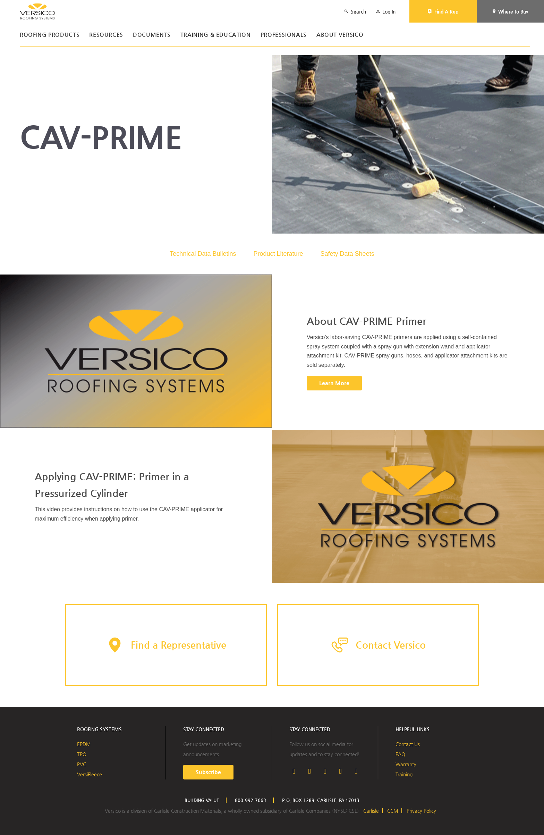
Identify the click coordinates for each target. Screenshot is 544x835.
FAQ (400, 754)
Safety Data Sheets (347, 253)
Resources (106, 35)
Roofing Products (49, 35)
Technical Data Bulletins (203, 253)
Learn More (334, 383)
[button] (166, 645)
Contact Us (408, 744)
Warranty (406, 764)
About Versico (339, 35)
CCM (392, 810)
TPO (81, 754)
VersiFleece (89, 774)
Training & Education (215, 35)
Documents (152, 35)
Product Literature (278, 253)
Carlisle (371, 810)
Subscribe (208, 772)
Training (404, 774)
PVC (81, 764)
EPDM (84, 744)
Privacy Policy (421, 810)
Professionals (284, 35)
